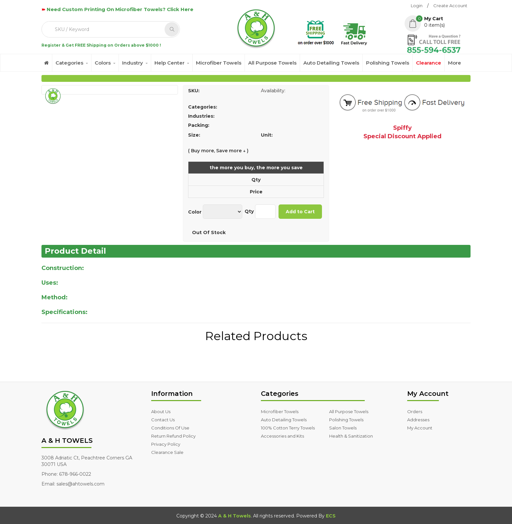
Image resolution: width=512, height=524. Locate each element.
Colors (103, 63)
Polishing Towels (387, 63)
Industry (132, 63)
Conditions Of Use (170, 427)
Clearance (428, 63)
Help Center (169, 63)
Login (417, 5)
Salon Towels (343, 427)
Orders (414, 411)
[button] (438, 21)
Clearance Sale (167, 452)
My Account (419, 427)
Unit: (267, 135)
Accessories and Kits (282, 436)
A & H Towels (234, 516)
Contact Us (163, 419)
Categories (69, 63)
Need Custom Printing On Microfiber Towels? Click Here (120, 9)
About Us (160, 411)
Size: (194, 135)
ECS (331, 516)
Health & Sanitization (351, 436)
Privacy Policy (165, 444)
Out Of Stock (209, 232)
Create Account (450, 5)
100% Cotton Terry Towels (288, 427)
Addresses (418, 419)
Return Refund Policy (173, 436)
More (454, 63)
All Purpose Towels (272, 63)
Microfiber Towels (218, 63)
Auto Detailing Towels (331, 63)
